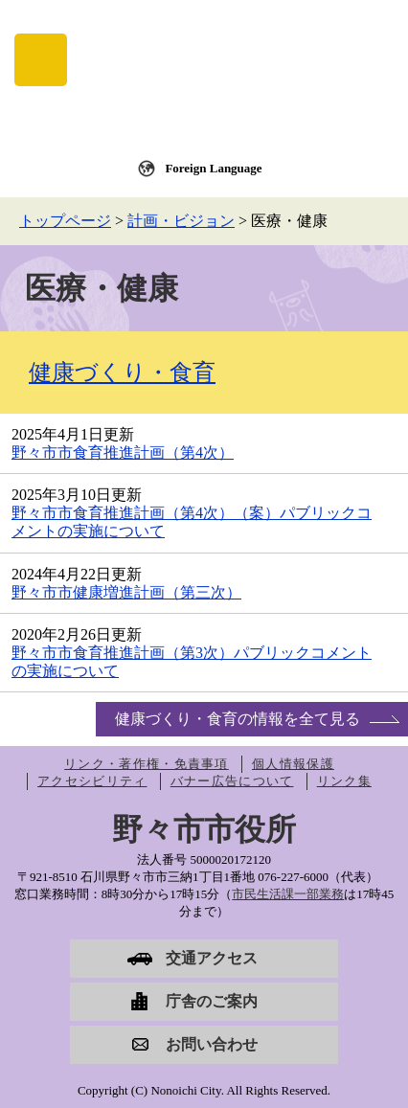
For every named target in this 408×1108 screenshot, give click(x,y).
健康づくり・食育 (122, 372)
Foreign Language (213, 168)
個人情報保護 (293, 764)
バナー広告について (232, 781)
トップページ (65, 221)
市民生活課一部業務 (288, 894)
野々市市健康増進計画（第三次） (126, 592)
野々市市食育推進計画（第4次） (122, 452)
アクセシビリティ (92, 781)
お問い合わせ (212, 1044)
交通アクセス (212, 958)
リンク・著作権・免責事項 (146, 764)
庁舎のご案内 (212, 1001)
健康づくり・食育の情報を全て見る (237, 719)
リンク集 (344, 781)
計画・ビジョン (181, 221)
